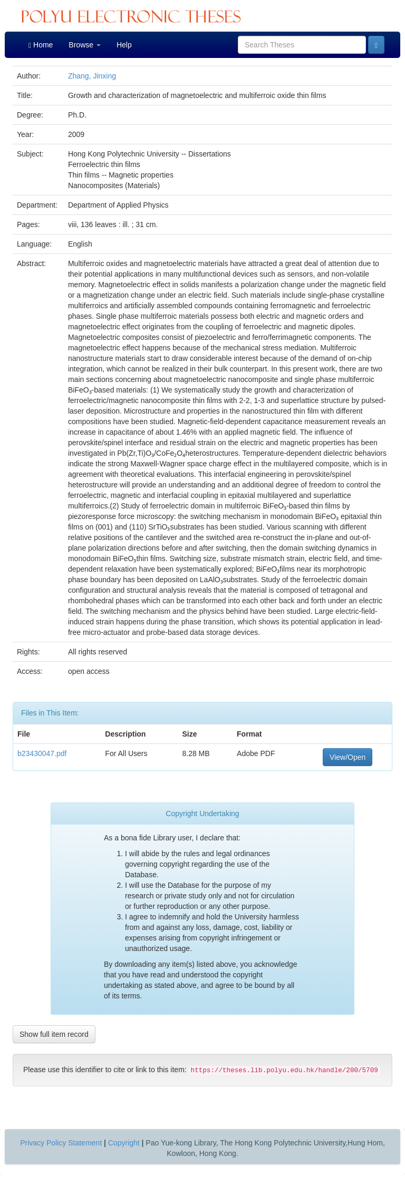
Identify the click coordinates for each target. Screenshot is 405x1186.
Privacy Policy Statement (61, 1143)
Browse (85, 45)
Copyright (124, 1143)
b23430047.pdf (41, 753)
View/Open (347, 757)
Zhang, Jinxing (92, 76)
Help (124, 45)
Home (40, 45)
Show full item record (54, 1034)
